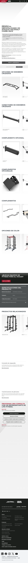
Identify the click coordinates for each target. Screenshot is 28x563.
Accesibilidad (5, 543)
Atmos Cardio (17, 525)
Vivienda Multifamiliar (6, 519)
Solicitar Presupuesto (14, 413)
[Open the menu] (26, 1)
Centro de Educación (6, 533)
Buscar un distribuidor (6, 537)
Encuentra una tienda (6, 539)
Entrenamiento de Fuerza (7, 525)
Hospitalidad (4, 517)
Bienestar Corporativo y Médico (19, 520)
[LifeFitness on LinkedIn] (2, 554)
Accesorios (4, 526)
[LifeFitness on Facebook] (6, 554)
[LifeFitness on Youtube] (16, 554)
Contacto (19, 66)
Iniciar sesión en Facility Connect (9, 546)
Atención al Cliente (14, 416)
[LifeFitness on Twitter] (13, 554)
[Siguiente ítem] (27, 88)
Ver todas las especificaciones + (8, 58)
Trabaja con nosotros (6, 544)
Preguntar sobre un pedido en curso (14, 421)
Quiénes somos (5, 536)
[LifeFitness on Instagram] (9, 554)
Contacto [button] (4, 556)
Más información (5, 397)
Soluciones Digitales (19, 523)
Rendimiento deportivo (19, 517)
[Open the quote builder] (24, 1)
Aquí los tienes (6, 281)
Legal (3, 541)
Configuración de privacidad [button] (12, 556)
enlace (7, 38)
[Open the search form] (22, 1)
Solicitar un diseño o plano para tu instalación (14, 419)
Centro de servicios (5, 532)
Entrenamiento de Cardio (7, 523)
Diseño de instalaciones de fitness (8, 530)
